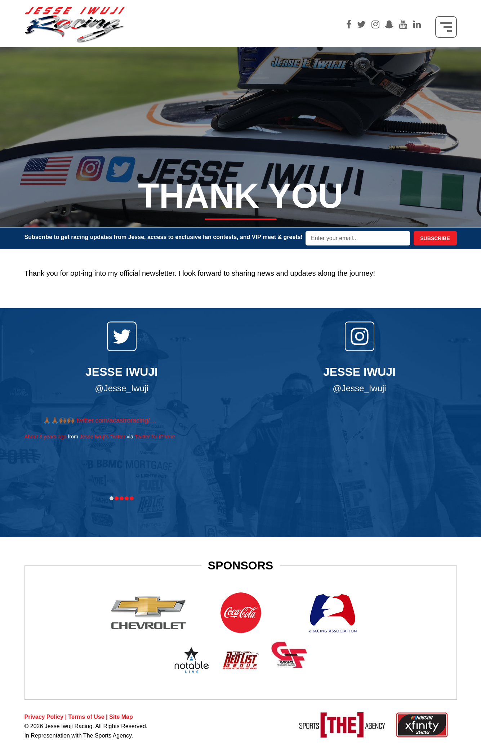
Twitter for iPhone (155, 436)
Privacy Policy (44, 717)
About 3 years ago (46, 436)
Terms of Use (86, 717)
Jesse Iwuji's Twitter (102, 436)
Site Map (121, 717)
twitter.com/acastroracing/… (116, 420)
